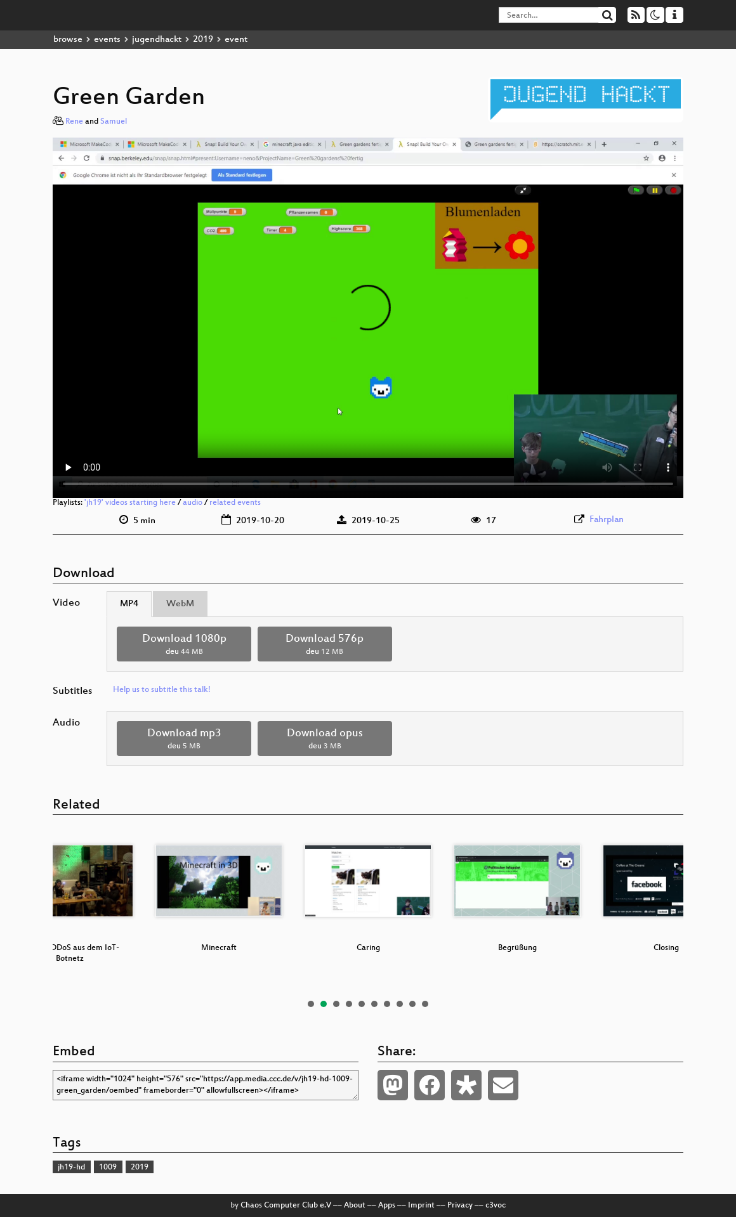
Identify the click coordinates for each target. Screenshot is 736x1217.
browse (67, 39)
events (107, 39)
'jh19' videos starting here (130, 502)
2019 (203, 39)
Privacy (460, 1205)
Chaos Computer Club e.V (285, 1205)
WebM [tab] (180, 604)
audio (192, 502)
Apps (386, 1205)
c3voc (495, 1205)
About (354, 1205)
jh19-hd (71, 1167)
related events (235, 502)
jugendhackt (156, 39)
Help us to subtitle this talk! (162, 690)
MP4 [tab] (129, 604)
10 (425, 1004)
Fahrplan (606, 519)
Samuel (113, 121)
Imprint (421, 1205)
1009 (108, 1167)
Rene (74, 121)
